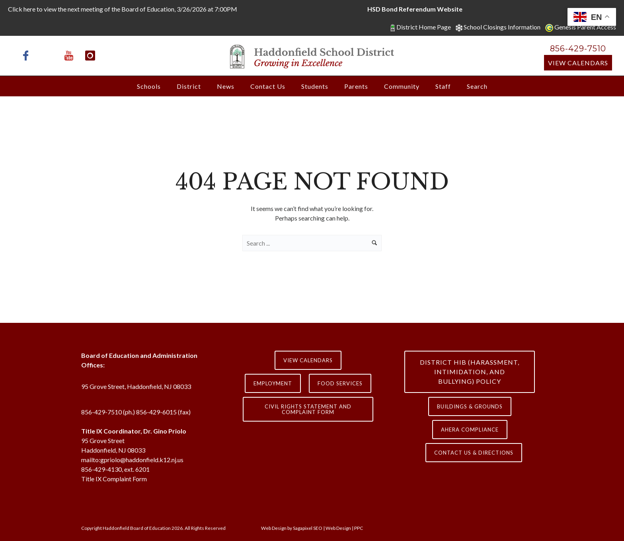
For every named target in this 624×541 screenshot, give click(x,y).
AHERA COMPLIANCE (470, 429)
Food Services (340, 383)
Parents (356, 86)
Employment (273, 383)
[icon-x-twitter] (49, 55)
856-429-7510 (578, 48)
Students (314, 86)
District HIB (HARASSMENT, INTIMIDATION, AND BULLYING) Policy (469, 371)
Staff (443, 86)
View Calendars (578, 62)
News (225, 86)
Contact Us (267, 86)
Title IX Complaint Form (114, 478)
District (189, 86)
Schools (149, 86)
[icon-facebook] (28, 55)
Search (477, 86)
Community (401, 86)
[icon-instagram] (90, 55)
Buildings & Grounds (470, 406)
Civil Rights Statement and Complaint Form (308, 409)
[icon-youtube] (71, 55)
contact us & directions (473, 452)
